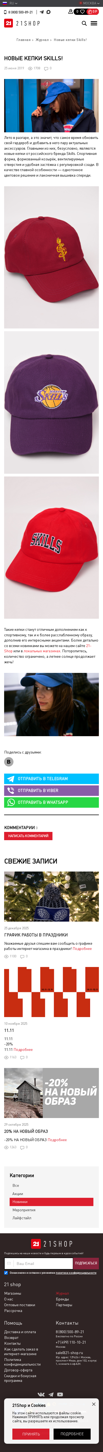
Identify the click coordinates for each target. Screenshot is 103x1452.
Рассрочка (13, 1310)
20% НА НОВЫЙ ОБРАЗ (26, 1131)
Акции (17, 1193)
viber (38, 790)
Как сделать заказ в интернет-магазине (21, 1351)
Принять (31, 1434)
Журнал (62, 1293)
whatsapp (43, 802)
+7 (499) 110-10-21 (71, 1342)
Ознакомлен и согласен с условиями (53, 1272)
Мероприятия (23, 1210)
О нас (8, 1299)
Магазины (12, 1293)
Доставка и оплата (20, 1332)
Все (15, 1185)
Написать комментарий (28, 836)
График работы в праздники (36, 935)
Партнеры (64, 1305)
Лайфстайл (21, 1218)
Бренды (62, 1299)
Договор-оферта (18, 1370)
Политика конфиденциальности (22, 1361)
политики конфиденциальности (76, 1272)
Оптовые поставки (19, 1305)
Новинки (19, 1201)
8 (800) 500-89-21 (20, 12)
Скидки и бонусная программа (20, 1378)
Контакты (12, 1343)
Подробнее (82, 948)
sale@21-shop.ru (69, 1352)
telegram (43, 778)
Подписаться (86, 1263)
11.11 (9, 1030)
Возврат (11, 1337)
